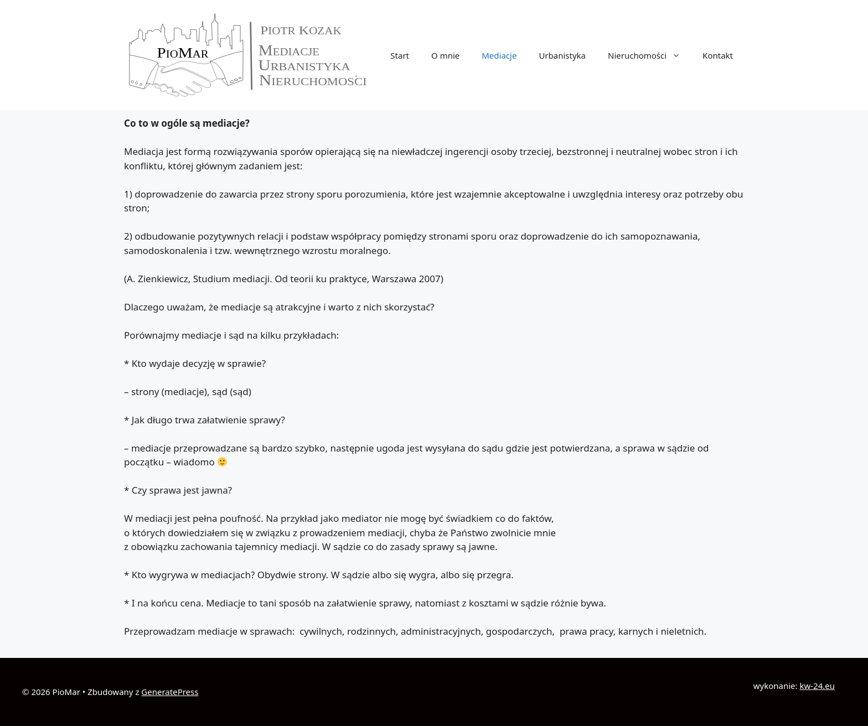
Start (399, 55)
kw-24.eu (817, 685)
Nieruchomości (649, 55)
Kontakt (717, 55)
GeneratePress (169, 691)
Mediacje (499, 55)
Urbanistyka (562, 55)
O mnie (445, 55)
